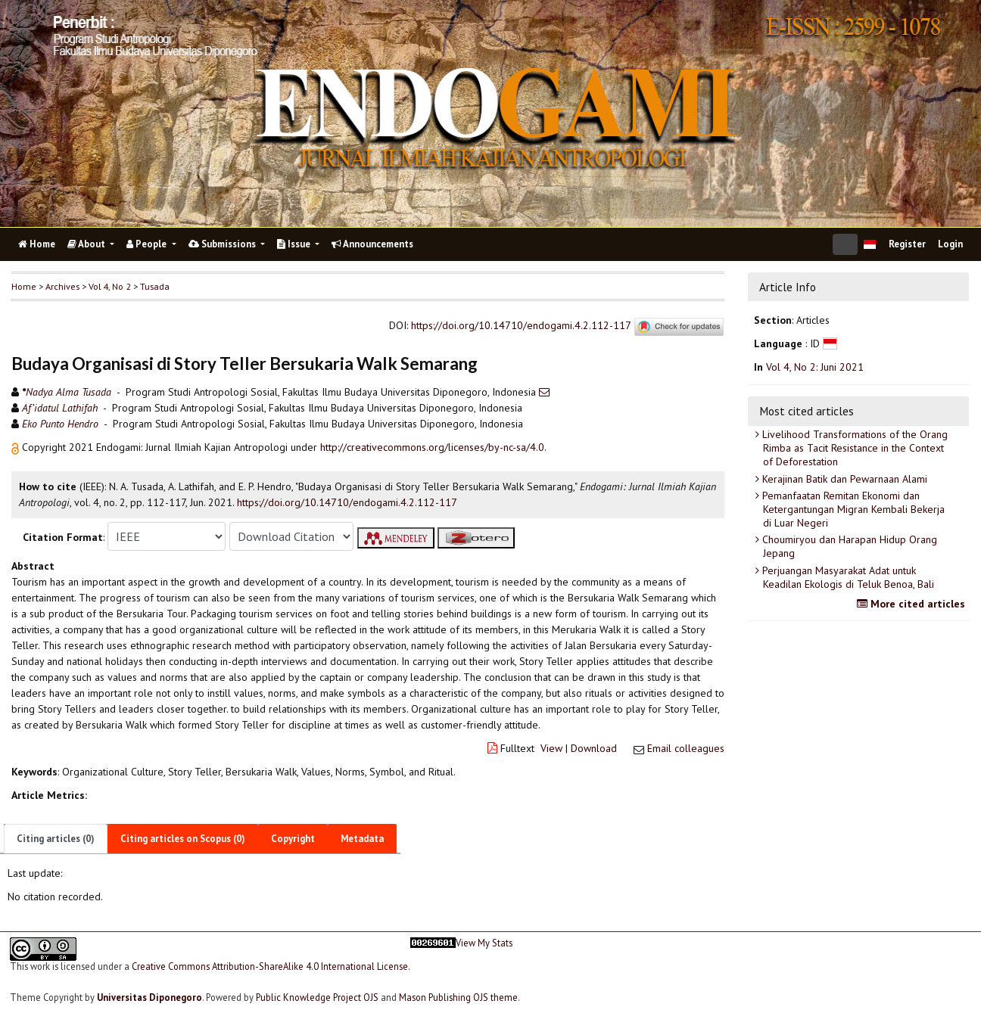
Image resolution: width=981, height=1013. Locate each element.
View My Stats (484, 943)
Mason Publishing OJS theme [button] (458, 997)
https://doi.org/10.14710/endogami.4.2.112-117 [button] (347, 502)
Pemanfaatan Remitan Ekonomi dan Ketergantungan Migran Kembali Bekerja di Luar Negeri (852, 509)
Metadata (362, 838)
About (87, 244)
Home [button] (23, 286)
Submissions (223, 244)
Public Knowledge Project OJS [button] (317, 997)
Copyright (293, 838)
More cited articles (913, 604)
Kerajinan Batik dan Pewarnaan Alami (843, 479)
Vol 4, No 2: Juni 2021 (815, 367)
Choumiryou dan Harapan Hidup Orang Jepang (848, 546)
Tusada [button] (155, 286)
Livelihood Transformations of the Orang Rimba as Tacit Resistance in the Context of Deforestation (853, 447)
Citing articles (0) (56, 838)
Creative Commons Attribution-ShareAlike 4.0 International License (270, 966)
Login (950, 244)
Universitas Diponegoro (149, 997)
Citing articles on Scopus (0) (182, 838)
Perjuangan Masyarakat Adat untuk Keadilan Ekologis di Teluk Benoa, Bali (846, 577)
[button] (16, 447)
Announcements (372, 244)
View (551, 748)
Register (907, 244)
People (147, 244)
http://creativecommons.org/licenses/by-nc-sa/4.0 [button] (432, 447)
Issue (295, 244)
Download (594, 748)
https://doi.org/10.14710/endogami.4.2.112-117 (521, 326)
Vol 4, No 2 (110, 286)
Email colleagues (685, 748)
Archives (62, 286)
